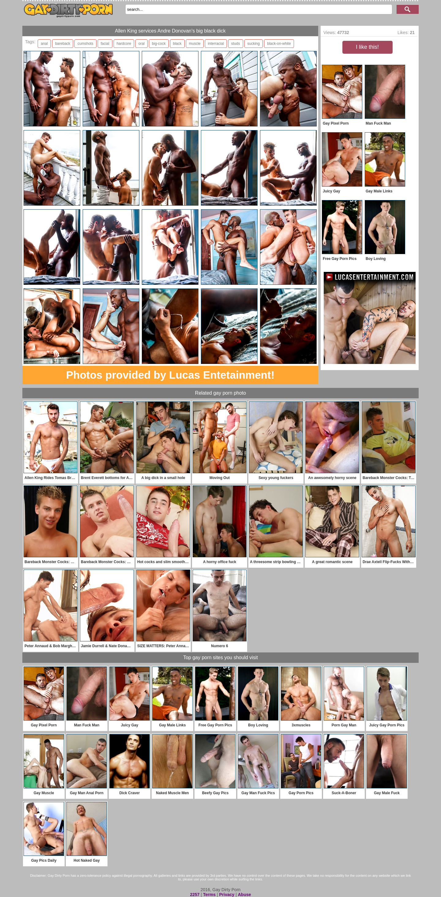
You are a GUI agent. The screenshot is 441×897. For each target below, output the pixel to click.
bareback (62, 43)
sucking (253, 43)
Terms (209, 894)
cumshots (85, 43)
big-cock (159, 43)
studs (235, 43)
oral (141, 43)
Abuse (244, 894)
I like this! (367, 47)
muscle (195, 43)
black (177, 43)
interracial (216, 43)
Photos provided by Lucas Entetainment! (170, 375)
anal (44, 43)
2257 (194, 894)
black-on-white (279, 43)
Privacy (226, 894)
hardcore (124, 43)
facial (105, 43)
